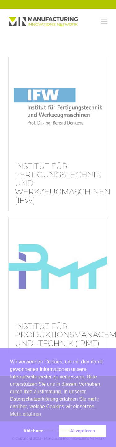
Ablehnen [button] (33, 430)
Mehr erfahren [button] (25, 414)
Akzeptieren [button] (82, 430)
